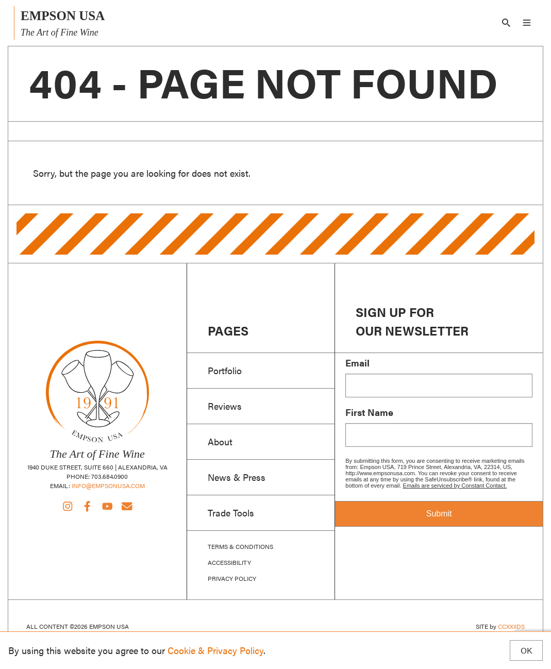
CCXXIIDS (511, 626)
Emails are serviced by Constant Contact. (455, 485)
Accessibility (229, 562)
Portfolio (225, 370)
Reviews (225, 405)
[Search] (506, 22)
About (220, 441)
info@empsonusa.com (108, 485)
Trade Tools (231, 512)
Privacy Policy (232, 578)
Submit (439, 513)
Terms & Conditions (240, 546)
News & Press (236, 476)
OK (526, 650)
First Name (369, 412)
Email (357, 362)
